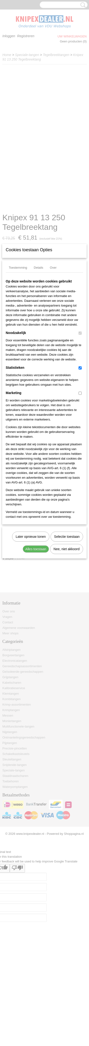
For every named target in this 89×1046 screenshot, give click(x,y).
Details (38, 336)
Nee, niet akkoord (67, 617)
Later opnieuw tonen (31, 605)
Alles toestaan (35, 617)
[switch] (80, 401)
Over (53, 336)
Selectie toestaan (67, 605)
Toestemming (18, 336)
